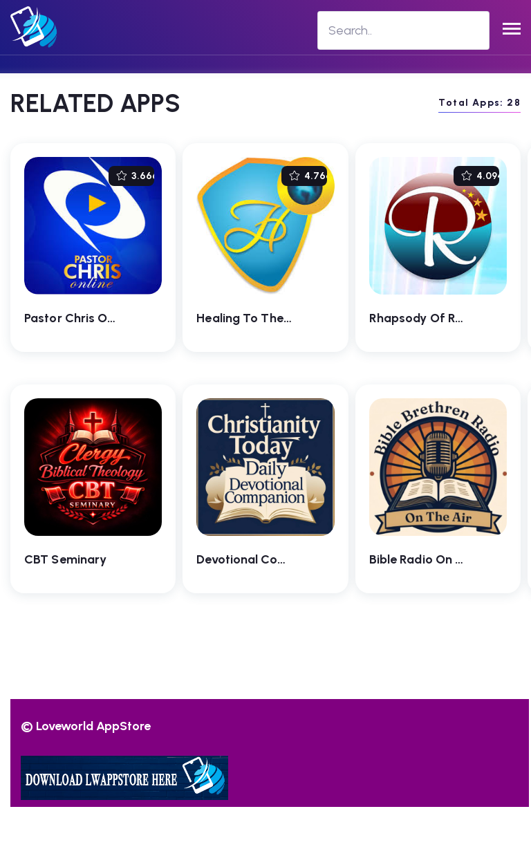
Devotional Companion (262, 560)
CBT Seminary (65, 560)
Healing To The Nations (263, 318)
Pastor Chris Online (79, 318)
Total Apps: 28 (479, 103)
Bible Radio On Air (420, 560)
